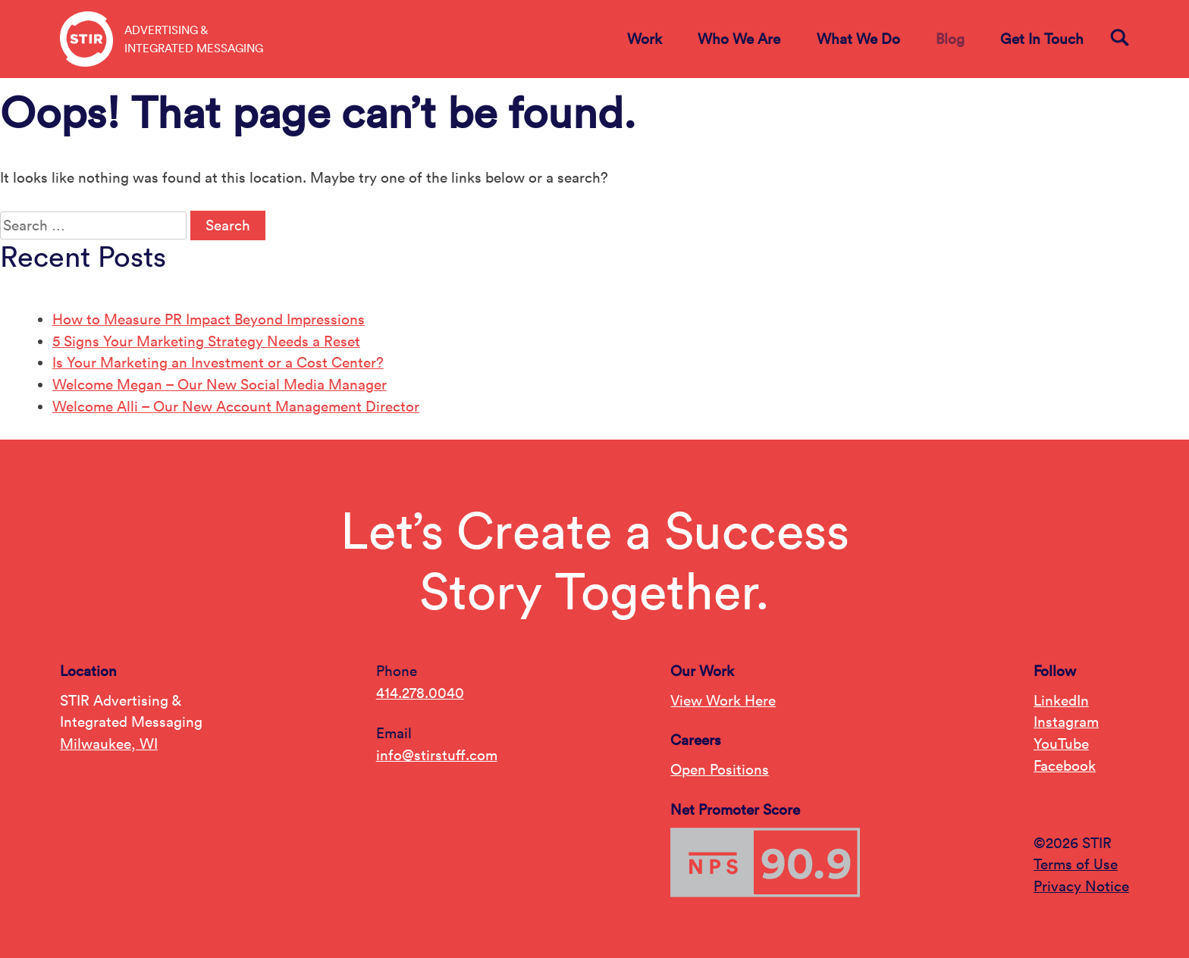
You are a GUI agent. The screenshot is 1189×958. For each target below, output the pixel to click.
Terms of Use (1076, 864)
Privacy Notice (1081, 886)
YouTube (1061, 743)
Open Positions (719, 769)
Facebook (1065, 765)
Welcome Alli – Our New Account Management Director (235, 406)
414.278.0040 (420, 693)
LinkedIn (1061, 700)
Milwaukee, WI (109, 743)
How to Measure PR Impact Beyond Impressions (208, 319)
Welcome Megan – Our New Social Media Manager (219, 384)
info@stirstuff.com (436, 755)
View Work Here (723, 700)
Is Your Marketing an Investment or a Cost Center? (218, 362)
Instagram (1066, 721)
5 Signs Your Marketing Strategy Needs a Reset (206, 341)
